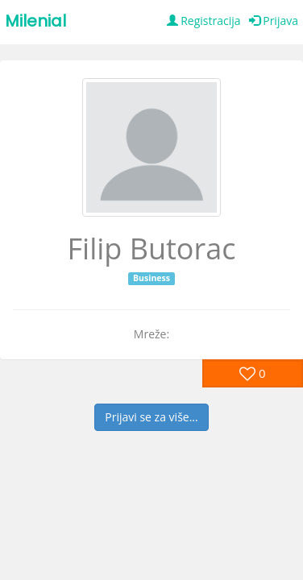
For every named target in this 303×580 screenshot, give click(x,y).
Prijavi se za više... (151, 417)
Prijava (273, 20)
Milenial (35, 21)
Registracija (204, 20)
